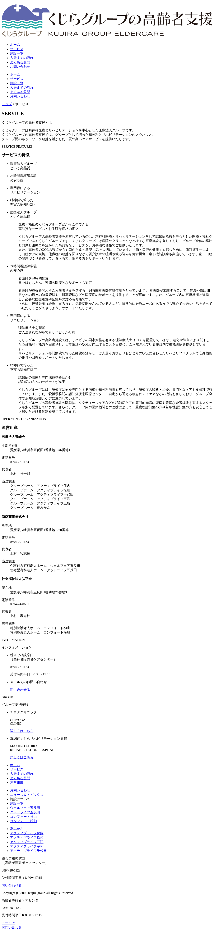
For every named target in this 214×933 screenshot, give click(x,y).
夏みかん (16, 829)
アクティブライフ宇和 (26, 846)
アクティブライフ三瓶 (26, 842)
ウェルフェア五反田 (25, 808)
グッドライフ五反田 (25, 812)
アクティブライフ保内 (26, 833)
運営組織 (16, 782)
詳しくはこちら (21, 731)
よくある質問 (20, 778)
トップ (7, 104)
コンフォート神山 (23, 816)
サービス (16, 769)
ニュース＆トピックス (26, 794)
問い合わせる (20, 689)
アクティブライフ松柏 (26, 837)
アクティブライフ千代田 (28, 850)
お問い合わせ (20, 790)
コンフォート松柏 (23, 821)
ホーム (15, 765)
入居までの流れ (21, 774)
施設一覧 (16, 803)
